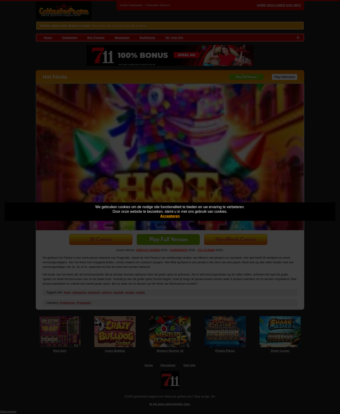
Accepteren (170, 216)
